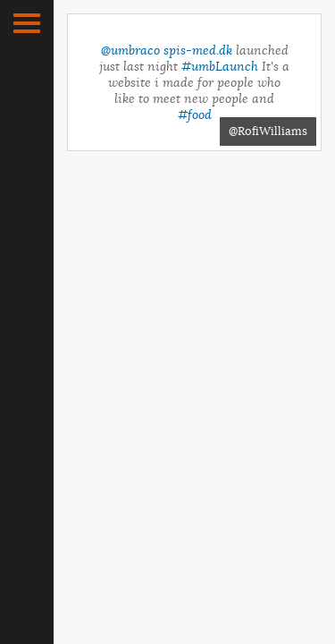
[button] (27, 23)
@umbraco (130, 50)
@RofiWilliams (268, 131)
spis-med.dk (197, 50)
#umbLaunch (219, 66)
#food (195, 114)
